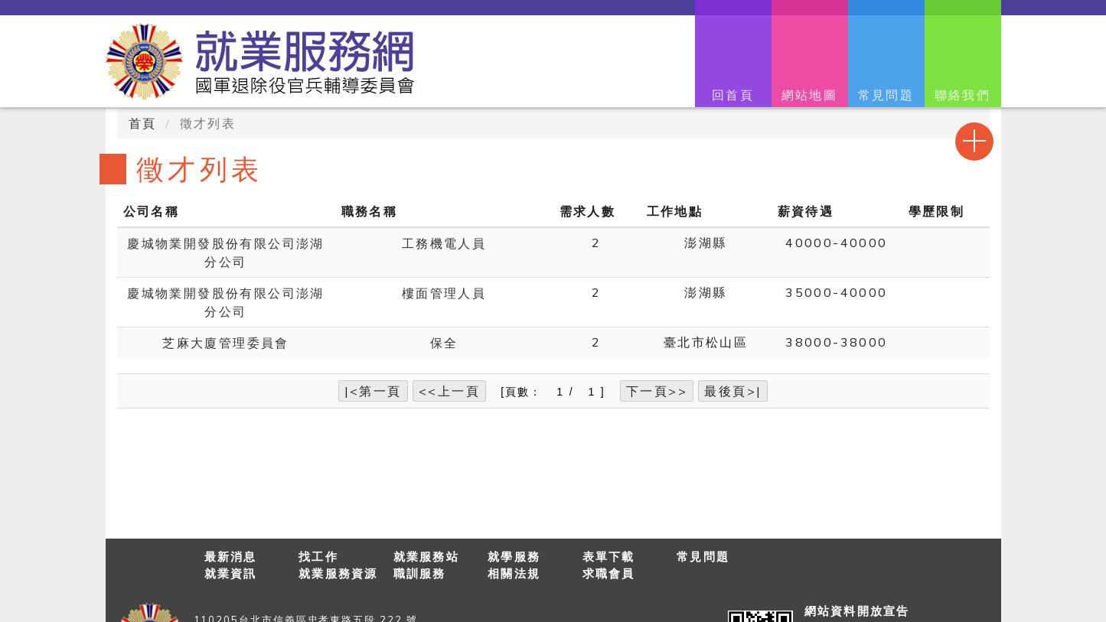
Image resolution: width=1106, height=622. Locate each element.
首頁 (143, 123)
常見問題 (886, 95)
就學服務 (514, 556)
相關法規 (514, 573)
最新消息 (230, 556)
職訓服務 (419, 573)
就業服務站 (426, 556)
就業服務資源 (338, 573)
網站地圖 (809, 95)
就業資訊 (230, 573)
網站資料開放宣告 (857, 611)
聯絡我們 (963, 95)
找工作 (318, 556)
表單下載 (608, 556)
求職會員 (608, 573)
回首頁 (733, 95)
